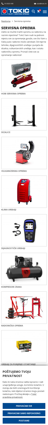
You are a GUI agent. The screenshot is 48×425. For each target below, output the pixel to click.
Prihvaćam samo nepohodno (24, 413)
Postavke (24, 420)
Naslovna (5, 21)
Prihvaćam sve (24, 406)
